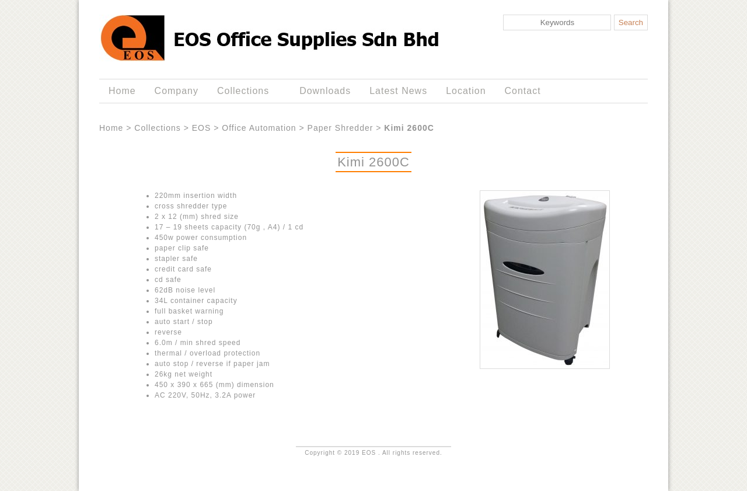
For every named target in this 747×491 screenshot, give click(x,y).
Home (122, 91)
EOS (201, 128)
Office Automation (259, 128)
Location (466, 91)
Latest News (398, 91)
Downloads (325, 91)
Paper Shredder (341, 128)
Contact (523, 91)
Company (176, 91)
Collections (245, 91)
